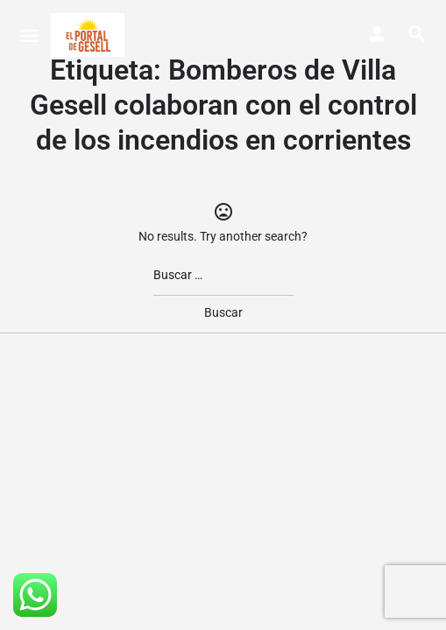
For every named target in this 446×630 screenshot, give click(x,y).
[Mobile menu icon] (30, 35)
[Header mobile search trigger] (417, 34)
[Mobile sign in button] (376, 34)
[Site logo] (90, 35)
